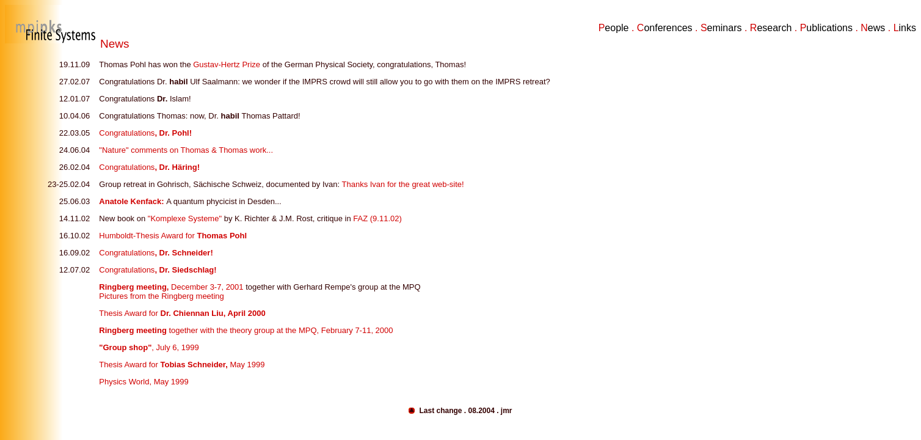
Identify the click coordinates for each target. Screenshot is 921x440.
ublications (829, 28)
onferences (668, 28)
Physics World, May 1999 (143, 381)
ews (876, 28)
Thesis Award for (182, 313)
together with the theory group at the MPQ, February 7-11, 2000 (246, 330)
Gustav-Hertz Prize (227, 64)
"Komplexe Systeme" (185, 218)
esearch (774, 28)
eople (616, 28)
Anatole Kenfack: (132, 201)
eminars (724, 28)
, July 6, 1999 (148, 347)
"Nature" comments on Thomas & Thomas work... (186, 150)
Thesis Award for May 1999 (181, 364)
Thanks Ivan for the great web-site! (403, 184)
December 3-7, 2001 (171, 287)
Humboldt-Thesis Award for (173, 235)
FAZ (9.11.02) (377, 218)
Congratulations (145, 133)
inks (907, 28)
